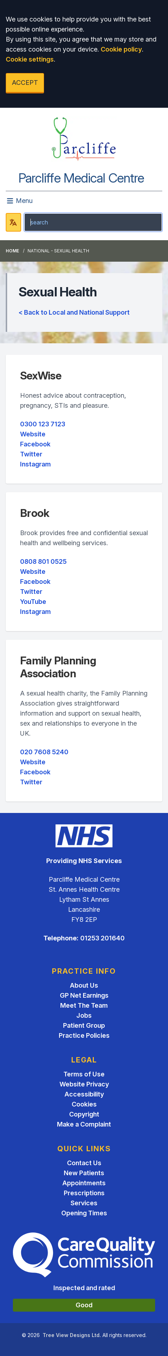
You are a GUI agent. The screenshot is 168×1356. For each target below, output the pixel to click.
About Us (84, 985)
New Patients (84, 1173)
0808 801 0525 (43, 561)
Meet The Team (84, 1005)
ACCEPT (25, 82)
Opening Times (84, 1213)
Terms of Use (84, 1074)
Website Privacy (84, 1084)
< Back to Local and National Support (74, 312)
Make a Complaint (84, 1124)
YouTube (33, 601)
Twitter (31, 454)
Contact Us (84, 1163)
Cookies (84, 1104)
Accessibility (84, 1094)
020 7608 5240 (44, 752)
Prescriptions (84, 1193)
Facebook (35, 444)
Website (32, 434)
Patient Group (84, 1025)
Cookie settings (30, 59)
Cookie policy (121, 49)
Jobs (84, 1015)
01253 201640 (102, 938)
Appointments (84, 1183)
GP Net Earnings (84, 995)
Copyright (84, 1114)
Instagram (35, 464)
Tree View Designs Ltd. (72, 1335)
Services (84, 1203)
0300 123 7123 (42, 424)
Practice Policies (84, 1035)
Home (12, 250)
